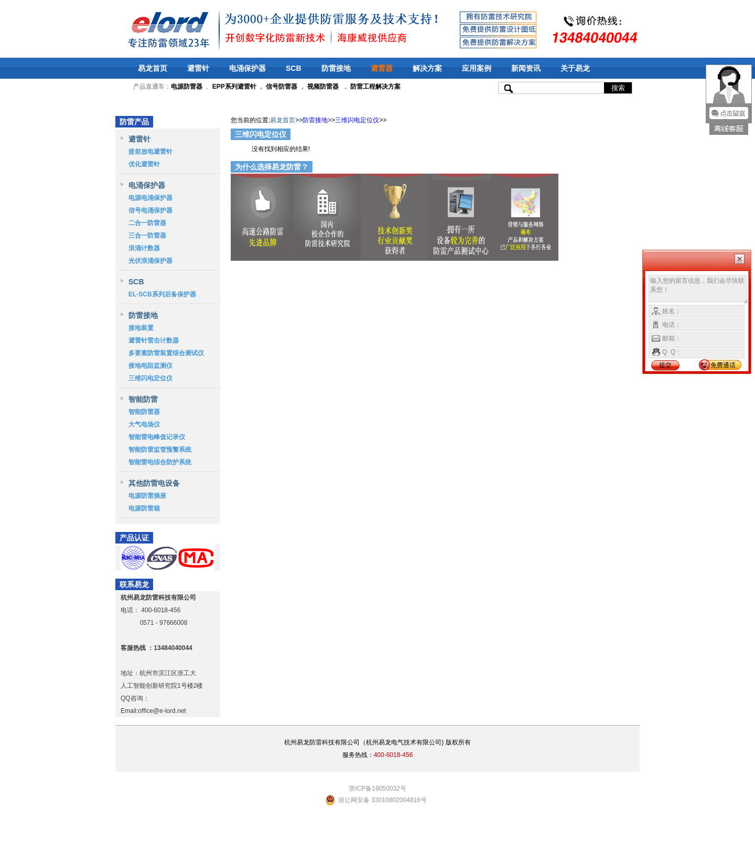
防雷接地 (336, 68)
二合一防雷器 (147, 223)
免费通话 (723, 365)
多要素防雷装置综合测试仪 (166, 353)
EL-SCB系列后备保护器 (162, 294)
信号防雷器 (281, 86)
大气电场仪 (144, 424)
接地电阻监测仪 (150, 365)
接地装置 (141, 328)
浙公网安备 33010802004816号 (382, 800)
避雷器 (382, 68)
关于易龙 (575, 68)
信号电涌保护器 (150, 210)
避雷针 (198, 68)
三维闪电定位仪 (150, 378)
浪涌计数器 (144, 248)
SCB (293, 68)
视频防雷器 (323, 86)
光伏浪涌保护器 (150, 260)
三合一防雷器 (147, 235)
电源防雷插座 (147, 495)
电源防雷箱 (144, 508)
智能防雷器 (144, 411)
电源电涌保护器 (150, 197)
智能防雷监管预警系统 (159, 449)
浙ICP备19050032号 (377, 788)
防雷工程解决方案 (375, 86)
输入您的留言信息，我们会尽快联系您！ (698, 289)
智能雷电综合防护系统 (159, 462)
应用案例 (476, 68)
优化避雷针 (144, 164)
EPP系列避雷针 (234, 86)
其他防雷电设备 (154, 483)
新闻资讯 (526, 68)
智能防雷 (143, 399)
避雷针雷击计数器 (153, 340)
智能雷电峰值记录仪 (156, 437)
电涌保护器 (247, 68)
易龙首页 (152, 68)
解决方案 (427, 68)
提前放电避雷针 (150, 151)
